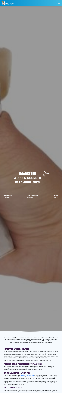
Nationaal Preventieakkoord (27, 375)
